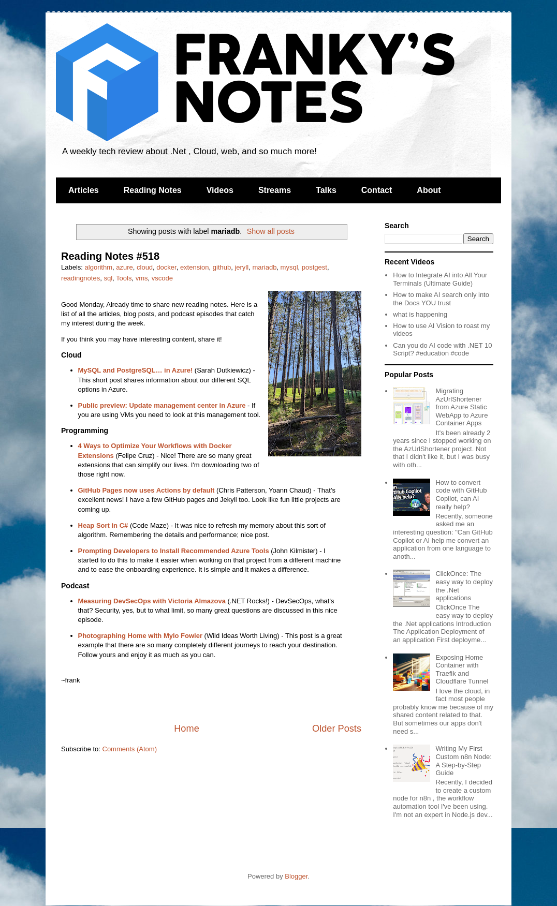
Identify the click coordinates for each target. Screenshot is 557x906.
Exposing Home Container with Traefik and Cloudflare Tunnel (461, 669)
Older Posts (336, 728)
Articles (83, 190)
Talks (326, 190)
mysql (289, 267)
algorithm (98, 267)
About (429, 190)
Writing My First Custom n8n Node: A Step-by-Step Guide (463, 761)
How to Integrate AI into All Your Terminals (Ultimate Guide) (440, 279)
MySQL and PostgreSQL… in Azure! (135, 370)
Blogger (296, 876)
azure (124, 267)
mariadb (264, 267)
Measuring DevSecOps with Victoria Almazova (152, 601)
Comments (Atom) (129, 749)
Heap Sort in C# (103, 525)
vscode (162, 278)
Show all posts (271, 231)
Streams (274, 190)
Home (186, 728)
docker (166, 267)
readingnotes (80, 278)
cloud (145, 267)
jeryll (241, 267)
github (222, 267)
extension (194, 267)
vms (142, 278)
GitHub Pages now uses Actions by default (146, 490)
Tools (123, 278)
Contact (376, 190)
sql (108, 278)
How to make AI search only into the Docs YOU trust (441, 299)
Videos (220, 190)
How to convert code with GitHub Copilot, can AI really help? (461, 495)
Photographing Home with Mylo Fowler (140, 636)
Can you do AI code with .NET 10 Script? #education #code (442, 349)
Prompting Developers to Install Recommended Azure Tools (173, 551)
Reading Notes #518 (110, 256)
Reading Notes (153, 190)
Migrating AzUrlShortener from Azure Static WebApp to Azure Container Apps (461, 407)
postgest (314, 267)
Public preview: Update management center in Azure (162, 405)
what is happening (420, 314)
